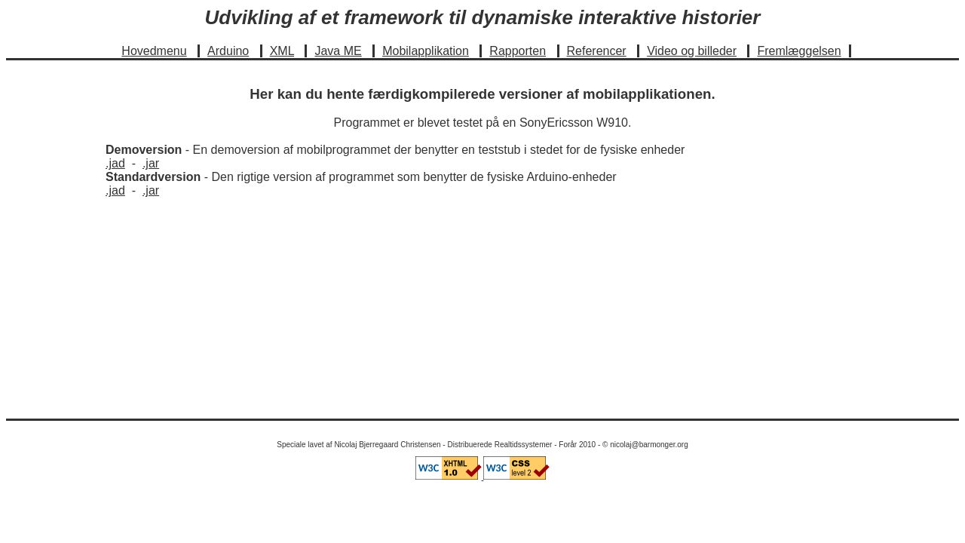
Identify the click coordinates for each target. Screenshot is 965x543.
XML (282, 50)
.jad (115, 163)
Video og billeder (692, 50)
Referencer (596, 50)
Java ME (337, 50)
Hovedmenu (153, 50)
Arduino (228, 50)
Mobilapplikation (425, 50)
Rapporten (517, 50)
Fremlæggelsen (799, 50)
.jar (150, 163)
